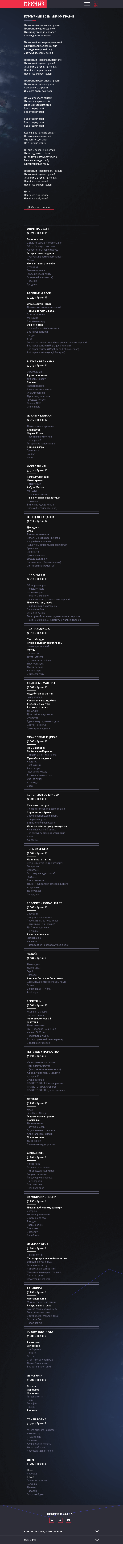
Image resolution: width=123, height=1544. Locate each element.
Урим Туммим (35, 656)
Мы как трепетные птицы (41, 1302)
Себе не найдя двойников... (42, 815)
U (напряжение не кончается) (44, 1069)
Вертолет (32, 1231)
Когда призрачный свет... (41, 829)
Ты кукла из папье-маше (41, 443)
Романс (31, 1352)
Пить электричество (38, 1066)
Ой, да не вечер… (36, 613)
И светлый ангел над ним (41, 1268)
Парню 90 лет (35, 433)
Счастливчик (34, 372)
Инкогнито (33, 551)
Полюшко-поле (35, 588)
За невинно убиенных (39, 1261)
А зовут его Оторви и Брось (42, 249)
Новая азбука (34, 1323)
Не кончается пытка (39, 859)
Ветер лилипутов (36, 819)
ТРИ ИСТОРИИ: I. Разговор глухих (46, 1083)
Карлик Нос (33, 653)
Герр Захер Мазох (37, 772)
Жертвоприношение (38, 1214)
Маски (30, 260)
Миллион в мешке (37, 1011)
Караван (32, 1491)
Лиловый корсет (36, 379)
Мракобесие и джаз (39, 758)
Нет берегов (34, 1349)
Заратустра (33, 768)
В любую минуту (36, 321)
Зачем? (31, 454)
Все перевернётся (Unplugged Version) (49, 345)
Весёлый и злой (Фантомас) (43, 328)
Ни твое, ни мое (36, 1015)
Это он (31, 1356)
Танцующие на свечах (39, 1177)
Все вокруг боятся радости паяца (46, 833)
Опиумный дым (35, 1494)
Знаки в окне (34, 938)
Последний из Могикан (40, 436)
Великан (32, 1410)
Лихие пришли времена (40, 426)
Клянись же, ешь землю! (41, 924)
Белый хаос (33, 1235)
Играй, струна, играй (39, 304)
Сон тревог (33, 1228)
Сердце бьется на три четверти (45, 863)
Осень (30, 985)
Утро (29, 338)
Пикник (31, 1407)
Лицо (30, 1109)
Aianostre (32, 840)
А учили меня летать (39, 1443)
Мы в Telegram (60, 1520)
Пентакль (32, 931)
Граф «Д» (32, 877)
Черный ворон (35, 592)
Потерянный (34, 483)
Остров (31, 1386)
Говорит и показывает (39, 917)
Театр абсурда (35, 639)
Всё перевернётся (37, 331)
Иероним (32, 941)
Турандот (32, 267)
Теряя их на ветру (37, 1265)
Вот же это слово (37, 707)
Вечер (30, 1477)
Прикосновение (36, 555)
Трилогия (32, 548)
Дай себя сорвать (37, 1363)
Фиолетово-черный (39, 1018)
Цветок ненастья (37, 724)
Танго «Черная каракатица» (43, 497)
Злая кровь (33, 429)
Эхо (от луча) (34, 779)
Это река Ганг (35, 1319)
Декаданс (33, 527)
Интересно (33, 1345)
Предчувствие (35, 1137)
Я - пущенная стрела (39, 1305)
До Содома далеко (38, 927)
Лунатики (32, 711)
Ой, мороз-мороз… (37, 585)
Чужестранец (35, 480)
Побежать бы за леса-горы (42, 920)
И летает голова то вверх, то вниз (46, 808)
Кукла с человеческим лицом (45, 642)
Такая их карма (35, 385)
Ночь (30, 1400)
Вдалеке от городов (38, 1042)
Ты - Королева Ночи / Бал (41, 1029)
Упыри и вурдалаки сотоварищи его (47, 883)
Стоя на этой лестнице (40, 1359)
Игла (30, 531)
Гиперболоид (34, 697)
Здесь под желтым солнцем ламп (46, 981)
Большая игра (35, 447)
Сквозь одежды (36, 314)
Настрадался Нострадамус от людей (48, 944)
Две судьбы (34, 890)
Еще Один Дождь (37, 1113)
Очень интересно (37, 1480)
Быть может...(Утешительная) (44, 562)
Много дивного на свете (41, 1430)
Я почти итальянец (38, 934)
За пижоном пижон (38, 534)
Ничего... (32, 457)
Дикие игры (33, 968)
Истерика (32, 1211)
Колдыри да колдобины (41, 700)
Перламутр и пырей (38, 1036)
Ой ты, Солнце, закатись (41, 246)
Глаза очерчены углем (40, 1116)
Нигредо (32, 974)
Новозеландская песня (40, 1450)
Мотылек (32, 490)
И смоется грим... (36, 674)
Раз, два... (32, 1221)
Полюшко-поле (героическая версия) (48, 599)
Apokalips (32, 992)
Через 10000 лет (36, 1032)
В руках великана (37, 375)
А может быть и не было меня (45, 978)
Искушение (33, 887)
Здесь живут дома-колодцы (43, 721)
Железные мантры (38, 704)
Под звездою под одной (41, 1170)
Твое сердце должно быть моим (47, 1258)
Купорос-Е (33, 1076)
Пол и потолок (35, 1275)
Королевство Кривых (40, 812)
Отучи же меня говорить (41, 1130)
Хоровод (32, 1473)
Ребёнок (32, 281)
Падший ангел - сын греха (41, 754)
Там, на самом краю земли (42, 1309)
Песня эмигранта (37, 494)
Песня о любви (35, 609)
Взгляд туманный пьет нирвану (45, 1039)
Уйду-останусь (35, 663)
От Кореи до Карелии (39, 751)
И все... (31, 836)
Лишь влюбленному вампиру (44, 1207)
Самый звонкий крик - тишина (44, 1272)
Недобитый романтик (40, 693)
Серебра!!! (32, 913)
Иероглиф (33, 1389)
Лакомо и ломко (36, 1025)
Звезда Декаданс (37, 558)
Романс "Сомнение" (38, 595)
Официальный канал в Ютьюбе (68, 1520)
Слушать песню (41, 207)
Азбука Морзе (35, 487)
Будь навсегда (35, 1079)
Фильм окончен (36, 392)
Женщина (32, 317)
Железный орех (36, 1447)
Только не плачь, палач (41, 311)
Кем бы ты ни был (38, 476)
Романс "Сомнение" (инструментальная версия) (54, 620)
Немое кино (33, 1163)
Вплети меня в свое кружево (43, 538)
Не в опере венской (38, 646)
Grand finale (33, 406)
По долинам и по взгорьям (42, 606)
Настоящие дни (36, 1298)
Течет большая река (38, 1312)
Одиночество (35, 324)
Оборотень (33, 870)
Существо (32, 718)
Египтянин (33, 1022)
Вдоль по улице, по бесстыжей (44, 242)
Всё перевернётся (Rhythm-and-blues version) (53, 349)
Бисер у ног (33, 894)
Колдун (31, 335)
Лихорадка (33, 964)
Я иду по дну (34, 1436)
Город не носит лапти (39, 274)
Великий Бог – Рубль (39, 988)
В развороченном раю (39, 775)
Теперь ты (33, 866)
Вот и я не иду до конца (40, 504)
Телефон (32, 1403)
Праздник (33, 1393)
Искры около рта (36, 1218)
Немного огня (35, 1254)
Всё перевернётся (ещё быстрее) (46, 352)
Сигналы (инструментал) (41, 565)
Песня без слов (35, 1188)
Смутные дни (34, 1184)
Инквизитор (33, 1433)
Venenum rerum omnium (41, 1062)
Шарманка (33, 1120)
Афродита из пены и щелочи (43, 1072)
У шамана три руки (38, 805)
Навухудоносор (36, 1127)
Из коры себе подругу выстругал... (48, 826)
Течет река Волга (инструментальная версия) (53, 616)
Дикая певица (35, 667)
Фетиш (31, 649)
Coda (30, 785)
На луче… (32, 761)
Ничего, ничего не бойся (41, 263)
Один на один (35, 239)
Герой (30, 971)
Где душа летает (36, 399)
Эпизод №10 (34, 403)
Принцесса (33, 450)
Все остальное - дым (39, 1366)
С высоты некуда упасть (41, 1144)
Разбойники (34, 765)
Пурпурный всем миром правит (45, 256)
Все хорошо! (34, 440)
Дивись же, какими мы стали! (44, 307)
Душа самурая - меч (38, 396)
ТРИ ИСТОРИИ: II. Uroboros (41, 1086)
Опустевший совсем (38, 1279)
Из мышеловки (36, 747)
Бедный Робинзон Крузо (41, 822)
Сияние (31, 382)
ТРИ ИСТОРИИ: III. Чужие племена (46, 1090)
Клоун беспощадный (39, 541)
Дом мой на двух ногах (40, 714)
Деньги (31, 1487)
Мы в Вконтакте (51, 1520)
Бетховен (32, 501)
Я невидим (33, 1342)
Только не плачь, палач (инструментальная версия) (57, 342)
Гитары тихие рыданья (40, 253)
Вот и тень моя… (36, 880)
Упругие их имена (37, 1174)
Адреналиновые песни (40, 1134)
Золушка (32, 1484)
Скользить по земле (38, 1167)
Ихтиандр (32, 782)
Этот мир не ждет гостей (41, 873)
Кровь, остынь (35, 1225)
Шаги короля (34, 1181)
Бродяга (32, 284)
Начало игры (34, 670)
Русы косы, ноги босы (39, 660)
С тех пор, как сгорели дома (43, 1316)
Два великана (35, 1123)
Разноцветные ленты (39, 389)
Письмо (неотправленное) (42, 508)
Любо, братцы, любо (39, 602)
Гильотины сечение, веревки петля (47, 544)
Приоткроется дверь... (39, 728)
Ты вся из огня (35, 1396)
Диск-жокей (34, 1140)
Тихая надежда (36, 270)
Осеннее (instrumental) (40, 277)
